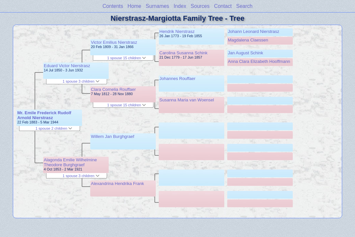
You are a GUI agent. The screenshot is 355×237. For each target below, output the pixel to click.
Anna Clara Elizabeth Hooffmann (259, 61)
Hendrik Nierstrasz (177, 31)
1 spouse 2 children (54, 128)
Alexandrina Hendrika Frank (117, 183)
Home (134, 6)
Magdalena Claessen (248, 40)
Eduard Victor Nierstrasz (67, 65)
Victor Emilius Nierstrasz (114, 42)
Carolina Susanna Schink (183, 52)
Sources (200, 6)
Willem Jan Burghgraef (112, 136)
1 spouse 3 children (81, 81)
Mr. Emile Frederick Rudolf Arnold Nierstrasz (44, 115)
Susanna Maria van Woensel (186, 99)
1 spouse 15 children (126, 58)
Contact (223, 6)
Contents (112, 6)
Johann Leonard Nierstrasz (253, 31)
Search (244, 6)
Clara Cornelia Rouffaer (113, 89)
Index (180, 6)
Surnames (157, 6)
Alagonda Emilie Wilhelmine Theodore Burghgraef (70, 162)
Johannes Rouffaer (177, 78)
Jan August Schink (245, 52)
